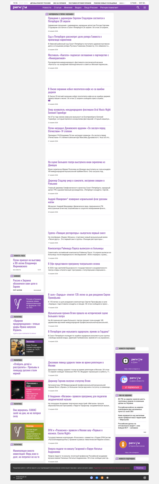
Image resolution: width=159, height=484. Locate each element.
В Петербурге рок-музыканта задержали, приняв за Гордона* (78, 331)
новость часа (19, 255)
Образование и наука (31, 384)
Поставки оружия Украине (80, 3)
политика (18, 316)
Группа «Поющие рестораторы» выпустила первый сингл (76, 233)
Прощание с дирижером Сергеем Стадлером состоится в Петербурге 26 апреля (76, 19)
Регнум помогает (109, 7)
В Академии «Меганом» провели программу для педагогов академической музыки (77, 397)
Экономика (30, 341)
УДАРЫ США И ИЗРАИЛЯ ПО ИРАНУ (24, 333)
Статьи (57, 7)
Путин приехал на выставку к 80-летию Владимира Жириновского (27, 263)
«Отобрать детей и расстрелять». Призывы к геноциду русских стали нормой (26, 368)
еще (145, 432)
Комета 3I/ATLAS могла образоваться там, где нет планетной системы (33, 393)
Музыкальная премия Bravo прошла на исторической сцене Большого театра (78, 314)
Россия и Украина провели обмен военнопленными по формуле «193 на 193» (33, 303)
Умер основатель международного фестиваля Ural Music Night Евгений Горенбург (79, 111)
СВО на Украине (59, 3)
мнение (17, 276)
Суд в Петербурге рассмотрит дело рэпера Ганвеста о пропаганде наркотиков (75, 37)
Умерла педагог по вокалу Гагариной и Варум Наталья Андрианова (75, 450)
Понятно (139, 468)
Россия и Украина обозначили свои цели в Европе (25, 283)
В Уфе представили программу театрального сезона (74, 264)
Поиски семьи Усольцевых (105, 3)
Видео (78, 7)
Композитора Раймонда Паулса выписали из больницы (75, 248)
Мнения (68, 7)
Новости (47, 7)
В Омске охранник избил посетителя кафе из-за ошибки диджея (76, 90)
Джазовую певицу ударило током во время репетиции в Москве (76, 363)
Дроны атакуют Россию (40, 3)
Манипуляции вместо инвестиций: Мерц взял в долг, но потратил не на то (26, 453)
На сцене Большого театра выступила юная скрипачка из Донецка (76, 163)
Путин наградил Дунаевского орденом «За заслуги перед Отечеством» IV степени (76, 129)
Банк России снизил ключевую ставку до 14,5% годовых (33, 348)
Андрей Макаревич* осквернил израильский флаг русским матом (77, 200)
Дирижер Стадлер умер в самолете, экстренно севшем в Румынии (76, 181)
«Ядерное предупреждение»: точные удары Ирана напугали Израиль (26, 325)
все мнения (37, 290)
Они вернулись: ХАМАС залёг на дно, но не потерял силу (27, 413)
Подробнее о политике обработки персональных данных (112, 468)
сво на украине (125, 395)
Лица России (91, 7)
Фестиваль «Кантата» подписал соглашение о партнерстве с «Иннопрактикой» (78, 56)
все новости (17, 270)
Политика (29, 426)
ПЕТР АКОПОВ (17, 290)
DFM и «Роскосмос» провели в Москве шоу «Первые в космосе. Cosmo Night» (75, 431)
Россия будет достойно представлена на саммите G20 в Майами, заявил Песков (33, 434)
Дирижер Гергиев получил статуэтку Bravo (69, 381)
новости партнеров (127, 348)
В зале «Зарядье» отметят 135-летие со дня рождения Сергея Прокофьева (79, 295)
